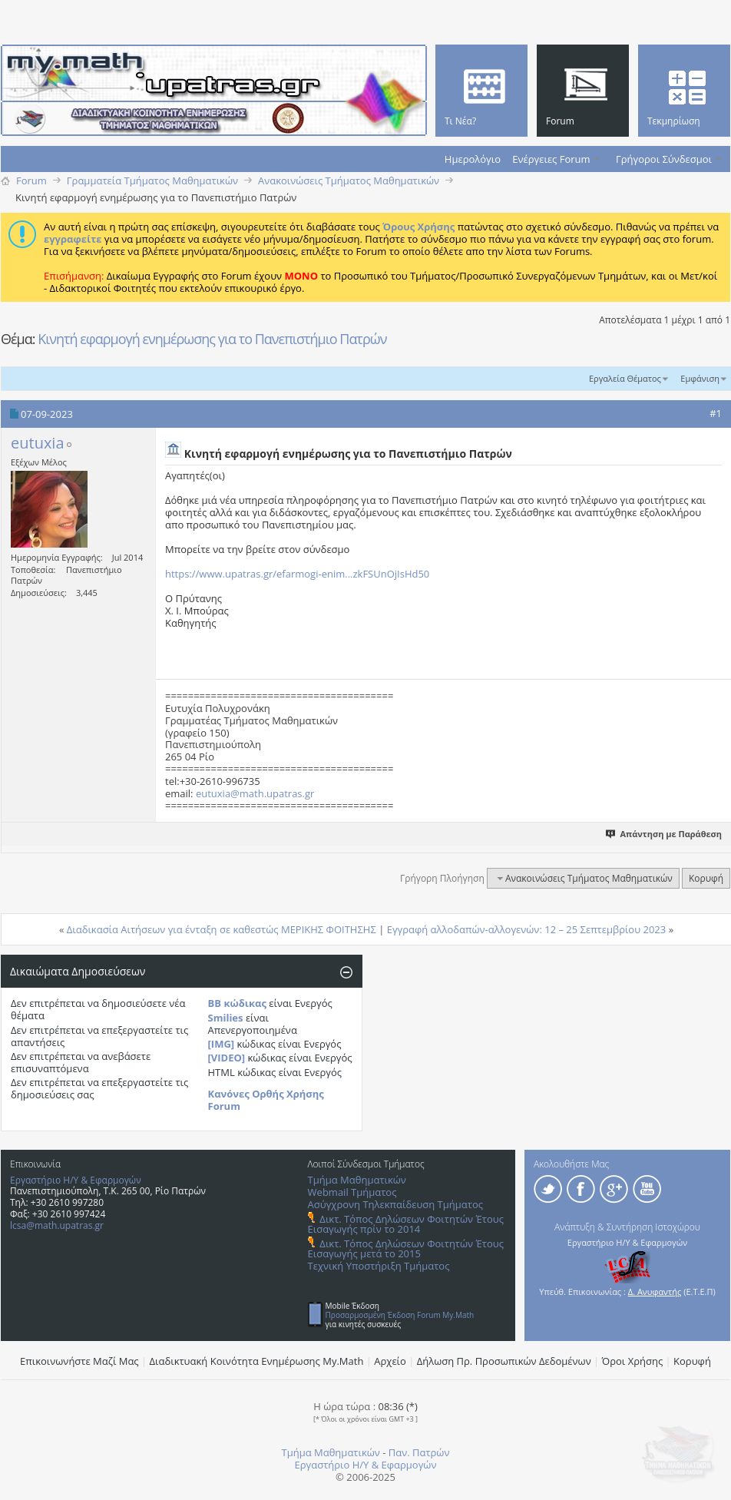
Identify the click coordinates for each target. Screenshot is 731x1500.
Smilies (225, 1018)
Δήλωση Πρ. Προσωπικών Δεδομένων (504, 1361)
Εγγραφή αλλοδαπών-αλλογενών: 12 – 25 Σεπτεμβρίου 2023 (526, 929)
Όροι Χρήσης (632, 1361)
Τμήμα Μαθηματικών (357, 1180)
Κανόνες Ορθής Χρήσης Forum (266, 1100)
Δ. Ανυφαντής (655, 1291)
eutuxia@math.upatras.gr (255, 793)
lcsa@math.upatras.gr (57, 1225)
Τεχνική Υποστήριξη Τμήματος (379, 1266)
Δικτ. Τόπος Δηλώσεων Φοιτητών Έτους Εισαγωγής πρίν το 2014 (406, 1224)
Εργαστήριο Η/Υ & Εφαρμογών (75, 1180)
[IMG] (221, 1044)
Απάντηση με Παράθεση (664, 833)
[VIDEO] (227, 1058)
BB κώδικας (237, 1003)
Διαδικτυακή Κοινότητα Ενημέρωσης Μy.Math (257, 1361)
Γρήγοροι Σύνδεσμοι (664, 159)
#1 (716, 413)
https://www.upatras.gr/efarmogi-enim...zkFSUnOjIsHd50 (297, 574)
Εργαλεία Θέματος (625, 378)
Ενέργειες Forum (551, 159)
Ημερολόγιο (473, 159)
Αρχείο (390, 1361)
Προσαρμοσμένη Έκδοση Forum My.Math (400, 1315)
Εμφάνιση (699, 378)
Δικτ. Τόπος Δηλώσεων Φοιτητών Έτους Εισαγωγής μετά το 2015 (406, 1248)
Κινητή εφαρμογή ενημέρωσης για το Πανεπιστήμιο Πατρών (212, 338)
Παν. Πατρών (419, 1452)
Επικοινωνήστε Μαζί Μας (79, 1361)
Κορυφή (706, 878)
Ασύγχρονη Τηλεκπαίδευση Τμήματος (395, 1204)
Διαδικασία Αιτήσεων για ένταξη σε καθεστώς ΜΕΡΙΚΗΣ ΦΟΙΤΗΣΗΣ (221, 929)
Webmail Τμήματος (352, 1192)
